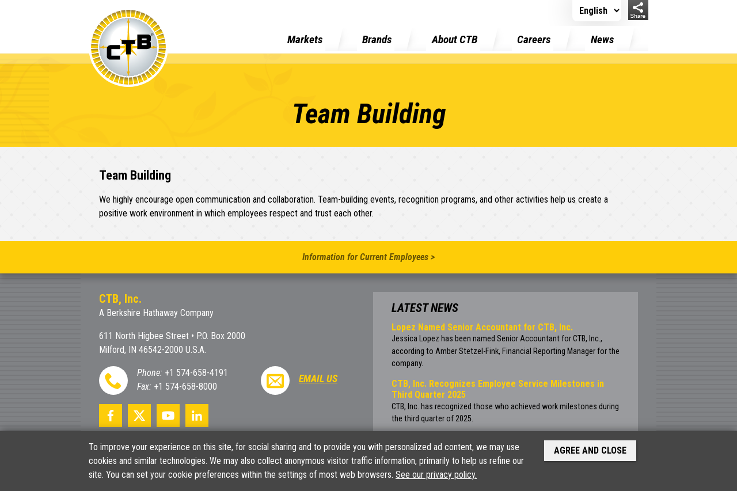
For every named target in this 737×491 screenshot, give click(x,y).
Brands (377, 39)
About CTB (454, 39)
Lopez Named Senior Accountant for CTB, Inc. (482, 327)
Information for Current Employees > (368, 257)
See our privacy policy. (436, 474)
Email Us (318, 379)
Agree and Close (590, 450)
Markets (304, 39)
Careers (533, 39)
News (602, 39)
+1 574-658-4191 (196, 372)
